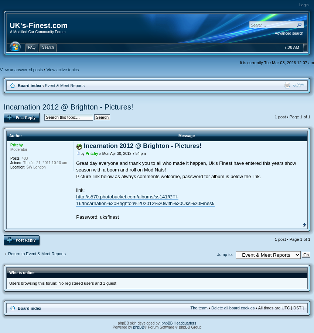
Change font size (298, 85)
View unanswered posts (21, 69)
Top (305, 224)
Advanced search (289, 33)
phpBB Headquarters (179, 323)
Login (304, 5)
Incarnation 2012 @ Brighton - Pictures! (68, 107)
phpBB (138, 327)
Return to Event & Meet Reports (37, 254)
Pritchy (92, 154)
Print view (287, 85)
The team (199, 308)
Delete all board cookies (233, 308)
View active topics (63, 69)
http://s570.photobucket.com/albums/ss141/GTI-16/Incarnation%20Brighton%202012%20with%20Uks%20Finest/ (145, 200)
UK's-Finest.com (39, 25)
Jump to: (225, 254)
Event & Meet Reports (65, 85)
